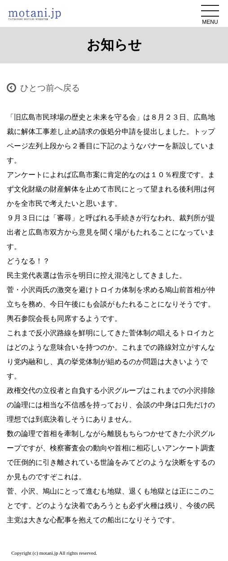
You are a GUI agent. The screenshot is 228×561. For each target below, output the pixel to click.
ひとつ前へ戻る (50, 88)
